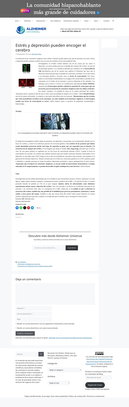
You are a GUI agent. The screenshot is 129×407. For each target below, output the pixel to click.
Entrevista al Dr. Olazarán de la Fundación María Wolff (35, 266)
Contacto (106, 21)
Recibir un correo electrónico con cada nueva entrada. (37, 328)
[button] (113, 21)
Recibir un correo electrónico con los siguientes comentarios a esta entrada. (46, 324)
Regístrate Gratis (95, 385)
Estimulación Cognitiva (73, 21)
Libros (98, 21)
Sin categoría (22, 262)
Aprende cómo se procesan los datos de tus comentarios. (70, 338)
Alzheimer (29, 21)
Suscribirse (72, 248)
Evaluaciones (42, 21)
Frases (88, 21)
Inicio (19, 21)
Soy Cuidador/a (55, 21)
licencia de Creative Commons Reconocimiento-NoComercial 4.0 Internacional (99, 361)
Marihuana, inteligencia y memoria (29, 264)
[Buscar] (41, 354)
